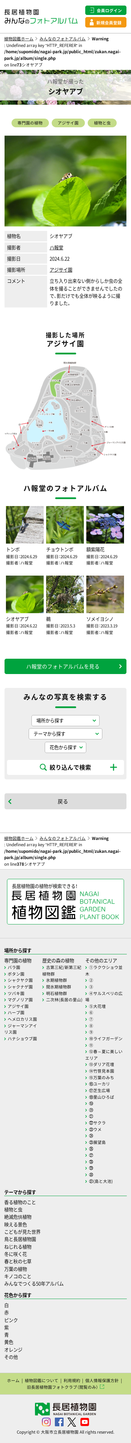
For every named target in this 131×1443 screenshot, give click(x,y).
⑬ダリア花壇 (101, 1064)
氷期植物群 (56, 980)
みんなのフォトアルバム (62, 38)
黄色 (8, 1342)
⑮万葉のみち (101, 1077)
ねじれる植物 (17, 1246)
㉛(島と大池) (101, 1181)
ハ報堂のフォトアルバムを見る (63, 666)
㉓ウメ (95, 1129)
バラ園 (14, 967)
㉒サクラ (97, 1123)
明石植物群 (56, 993)
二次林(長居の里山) (64, 999)
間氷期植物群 (58, 987)
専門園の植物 (30, 123)
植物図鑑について (41, 1380)
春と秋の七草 (17, 1261)
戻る (63, 801)
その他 (11, 1357)
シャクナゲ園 (20, 987)
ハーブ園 (16, 1012)
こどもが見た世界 (22, 1231)
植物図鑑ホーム (19, 38)
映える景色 (15, 1224)
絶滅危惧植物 (17, 1216)
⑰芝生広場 (99, 1090)
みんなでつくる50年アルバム (34, 1283)
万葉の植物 (15, 1269)
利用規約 (72, 1380)
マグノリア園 (20, 999)
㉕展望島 (97, 1142)
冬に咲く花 (15, 1254)
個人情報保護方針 (102, 1380)
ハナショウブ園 (22, 1038)
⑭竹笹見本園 (101, 1071)
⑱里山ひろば (101, 1097)
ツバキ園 (16, 993)
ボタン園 (16, 974)
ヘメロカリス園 (22, 1019)
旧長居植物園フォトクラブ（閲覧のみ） (62, 1387)
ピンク (11, 1320)
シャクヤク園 (20, 980)
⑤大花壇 (97, 1006)
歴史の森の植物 (58, 960)
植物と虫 (102, 123)
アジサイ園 (68, 123)
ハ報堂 (56, 247)
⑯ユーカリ (99, 1084)
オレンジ (13, 1349)
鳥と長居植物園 (20, 1239)
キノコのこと (17, 1276)
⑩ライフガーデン (106, 1038)
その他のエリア (101, 960)
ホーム (13, 1380)
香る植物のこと (20, 1202)
